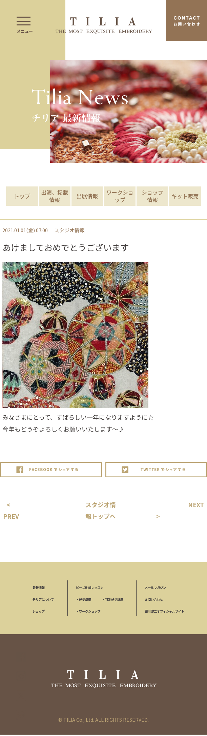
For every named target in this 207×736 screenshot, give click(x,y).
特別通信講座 (112, 601)
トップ (22, 196)
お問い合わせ (154, 601)
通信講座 (83, 601)
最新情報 (39, 589)
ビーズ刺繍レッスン (89, 589)
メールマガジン (155, 589)
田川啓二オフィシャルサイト (164, 612)
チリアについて (43, 601)
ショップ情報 (152, 196)
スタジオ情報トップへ (101, 511)
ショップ (39, 612)
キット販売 (185, 196)
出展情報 (87, 196)
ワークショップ (119, 196)
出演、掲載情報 (54, 196)
